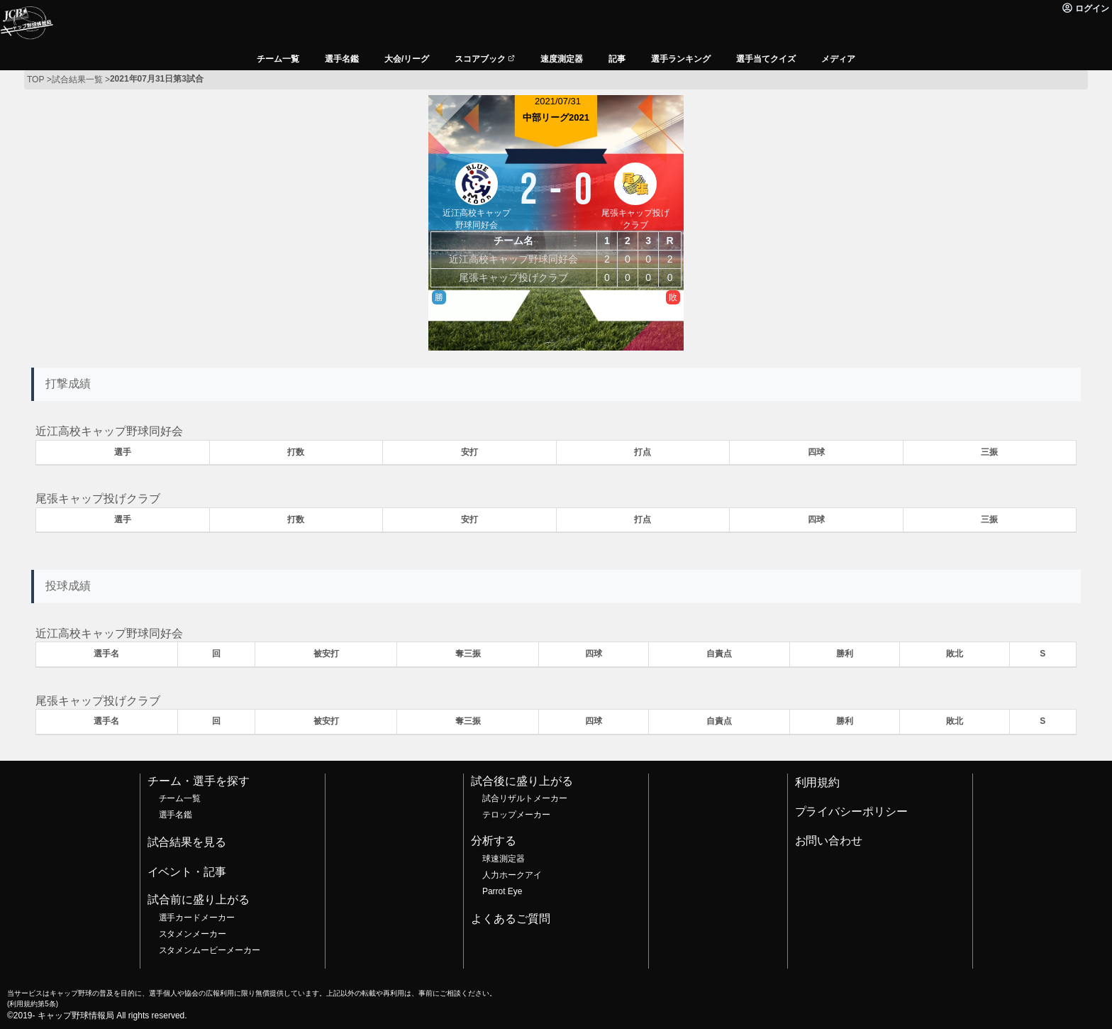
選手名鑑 (176, 815)
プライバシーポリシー (851, 811)
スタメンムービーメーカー (210, 950)
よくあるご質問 (510, 919)
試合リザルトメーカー (524, 798)
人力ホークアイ (512, 875)
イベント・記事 (187, 872)
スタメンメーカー (193, 934)
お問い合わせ (829, 841)
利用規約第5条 (32, 1004)
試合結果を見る (187, 842)
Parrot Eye (502, 891)
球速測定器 (503, 859)
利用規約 (817, 782)
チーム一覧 (180, 798)
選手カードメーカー (197, 918)
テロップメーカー (516, 815)
